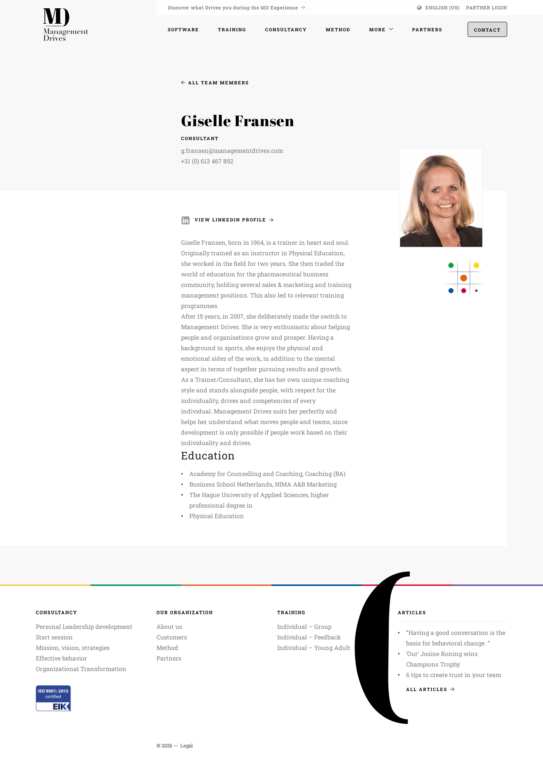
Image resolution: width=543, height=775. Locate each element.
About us (169, 626)
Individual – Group (304, 626)
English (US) (442, 8)
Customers (171, 637)
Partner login (486, 8)
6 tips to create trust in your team (453, 675)
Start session (54, 637)
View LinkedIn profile (234, 219)
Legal (186, 745)
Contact (487, 30)
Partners (168, 658)
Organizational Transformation (81, 669)
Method (167, 647)
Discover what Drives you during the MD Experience (236, 7)
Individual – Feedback (309, 637)
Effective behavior (61, 658)
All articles (430, 689)
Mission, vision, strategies (73, 647)
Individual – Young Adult (313, 647)
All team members (215, 82)
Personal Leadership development (84, 626)
